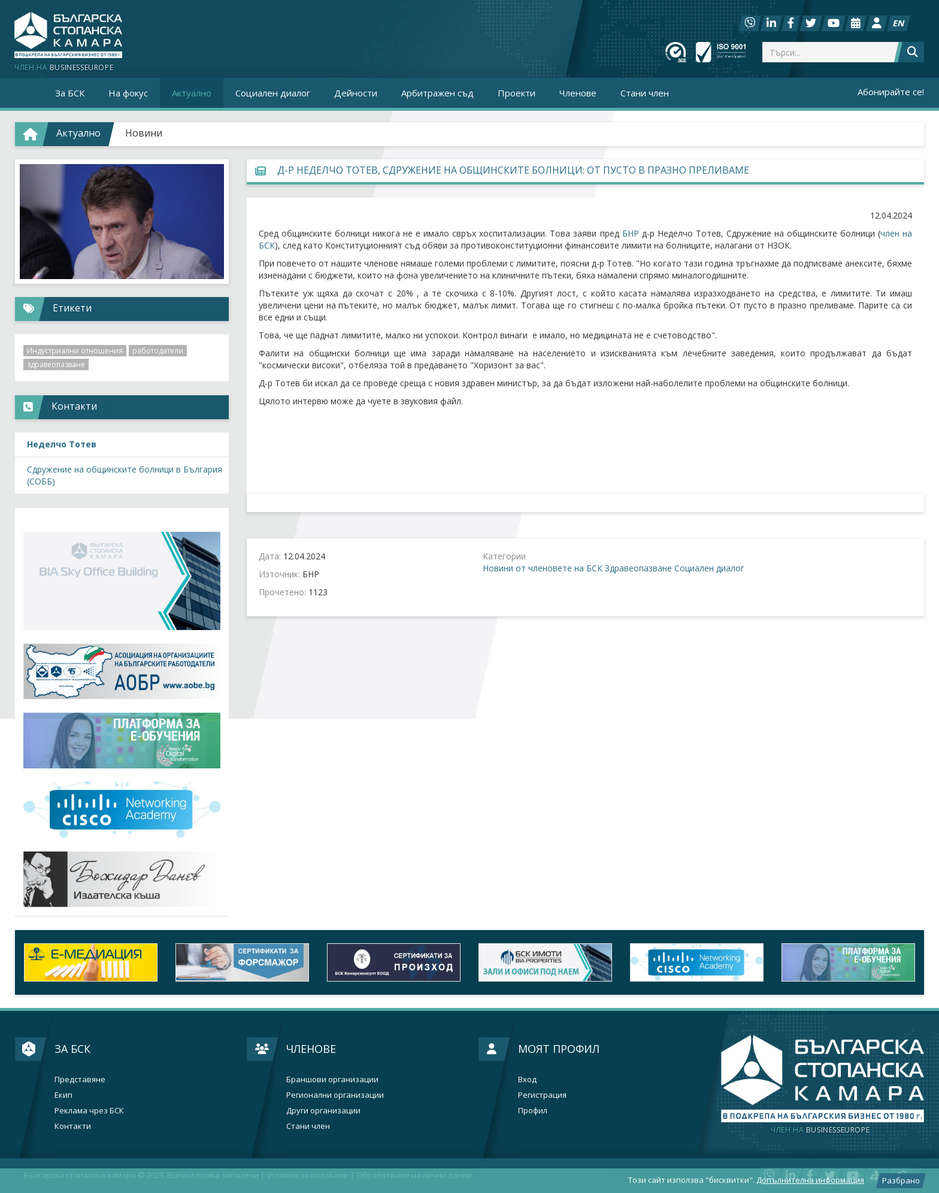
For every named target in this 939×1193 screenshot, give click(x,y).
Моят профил (558, 1048)
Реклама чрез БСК (89, 1111)
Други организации (323, 1111)
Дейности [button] (355, 93)
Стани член (644, 93)
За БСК (72, 1048)
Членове (311, 1048)
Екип (63, 1095)
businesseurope (820, 1130)
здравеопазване (56, 364)
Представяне (79, 1079)
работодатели (157, 351)
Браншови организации (332, 1079)
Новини (143, 133)
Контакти (72, 1126)
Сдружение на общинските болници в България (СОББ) (124, 475)
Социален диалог (709, 568)
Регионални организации (335, 1095)
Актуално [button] (191, 93)
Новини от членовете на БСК (542, 568)
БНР (630, 233)
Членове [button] (577, 93)
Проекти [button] (516, 93)
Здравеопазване (638, 568)
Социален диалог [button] (272, 93)
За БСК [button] (69, 93)
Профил (532, 1111)
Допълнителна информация (810, 1179)
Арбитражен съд (437, 93)
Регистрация (542, 1095)
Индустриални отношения (75, 351)
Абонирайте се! (891, 92)
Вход (527, 1079)
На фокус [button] (128, 93)
